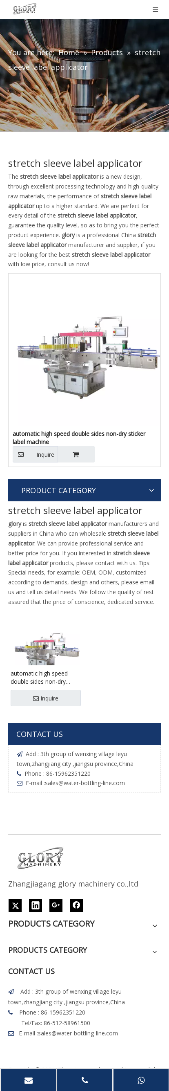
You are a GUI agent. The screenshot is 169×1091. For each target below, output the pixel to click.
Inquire (33, 454)
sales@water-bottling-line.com (85, 783)
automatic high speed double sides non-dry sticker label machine (79, 438)
